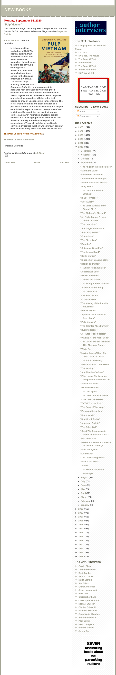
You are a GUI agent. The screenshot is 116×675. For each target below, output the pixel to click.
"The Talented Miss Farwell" (94, 326)
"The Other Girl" (88, 427)
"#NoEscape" (87, 473)
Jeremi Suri (84, 631)
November (86, 155)
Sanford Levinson (87, 617)
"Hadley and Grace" (90, 264)
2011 (81, 540)
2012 (81, 536)
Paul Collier (84, 621)
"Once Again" (87, 202)
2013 (81, 532)
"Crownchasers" (88, 299)
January (85, 505)
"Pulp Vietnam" (13, 24)
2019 (81, 509)
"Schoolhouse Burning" (92, 287)
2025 (81, 127)
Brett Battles (84, 573)
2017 (81, 517)
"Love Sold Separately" (92, 399)
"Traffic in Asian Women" (93, 268)
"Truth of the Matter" (90, 279)
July (83, 481)
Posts (81, 111)
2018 (81, 513)
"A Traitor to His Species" (93, 334)
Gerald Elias (84, 566)
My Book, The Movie (88, 56)
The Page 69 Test (87, 66)
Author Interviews (87, 69)
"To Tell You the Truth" (91, 403)
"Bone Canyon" (88, 310)
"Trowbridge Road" (90, 252)
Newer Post (10, 162)
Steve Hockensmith (88, 590)
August (85, 477)
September (87, 162)
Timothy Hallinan (87, 569)
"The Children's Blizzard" (93, 213)
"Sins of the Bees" (89, 383)
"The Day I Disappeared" (92, 457)
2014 (81, 528)
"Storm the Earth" (89, 170)
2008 (81, 552)
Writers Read (85, 62)
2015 (81, 524)
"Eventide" (85, 244)
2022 (81, 139)
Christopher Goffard (88, 600)
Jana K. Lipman (86, 576)
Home (37, 162)
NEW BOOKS (18, 9)
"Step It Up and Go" (90, 232)
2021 (81, 143)
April (83, 493)
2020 (81, 147)
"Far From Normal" (89, 387)
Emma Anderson (86, 586)
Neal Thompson (86, 624)
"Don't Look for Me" (90, 419)
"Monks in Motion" (89, 275)
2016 (81, 520)
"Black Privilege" (88, 198)
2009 (81, 548)
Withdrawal (28, 139)
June (84, 485)
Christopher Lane (87, 597)
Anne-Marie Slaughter (89, 614)
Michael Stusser (86, 604)
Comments (84, 116)
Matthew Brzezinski (88, 610)
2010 (81, 544)
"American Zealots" (90, 423)
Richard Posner (86, 627)
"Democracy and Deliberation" (95, 364)
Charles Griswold (87, 607)
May (83, 489)
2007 (81, 556)
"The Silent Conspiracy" (92, 469)
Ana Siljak (83, 583)
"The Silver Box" (88, 240)
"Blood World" (87, 415)
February (86, 501)
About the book (11, 40)
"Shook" (84, 465)
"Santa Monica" (88, 256)
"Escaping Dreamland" (91, 411)
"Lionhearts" (86, 453)
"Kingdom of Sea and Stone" (94, 260)
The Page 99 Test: (13, 139)
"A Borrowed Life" (89, 271)
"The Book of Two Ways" (92, 407)
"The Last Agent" (89, 391)
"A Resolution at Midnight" (93, 178)
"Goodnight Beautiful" (91, 174)
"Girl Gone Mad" (88, 438)
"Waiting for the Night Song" (94, 338)
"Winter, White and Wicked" (94, 182)
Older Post (64, 162)
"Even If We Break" (90, 461)
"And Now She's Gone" (92, 372)
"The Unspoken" (88, 224)
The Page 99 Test (87, 59)
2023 (81, 135)
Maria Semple (85, 580)
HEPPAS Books (86, 73)
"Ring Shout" (87, 186)
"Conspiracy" (87, 236)
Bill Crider (83, 593)
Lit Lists (82, 52)
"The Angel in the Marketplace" (96, 167)
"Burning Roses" (88, 330)
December (86, 151)
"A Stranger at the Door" (92, 228)
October (85, 159)
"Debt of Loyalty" (89, 449)
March (84, 497)
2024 (81, 131)
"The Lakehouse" (89, 291)
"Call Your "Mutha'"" (90, 295)
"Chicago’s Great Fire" (91, 248)
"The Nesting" (87, 368)
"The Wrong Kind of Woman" (95, 283)
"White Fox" (86, 349)
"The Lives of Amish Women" (95, 395)
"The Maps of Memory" (92, 360)
